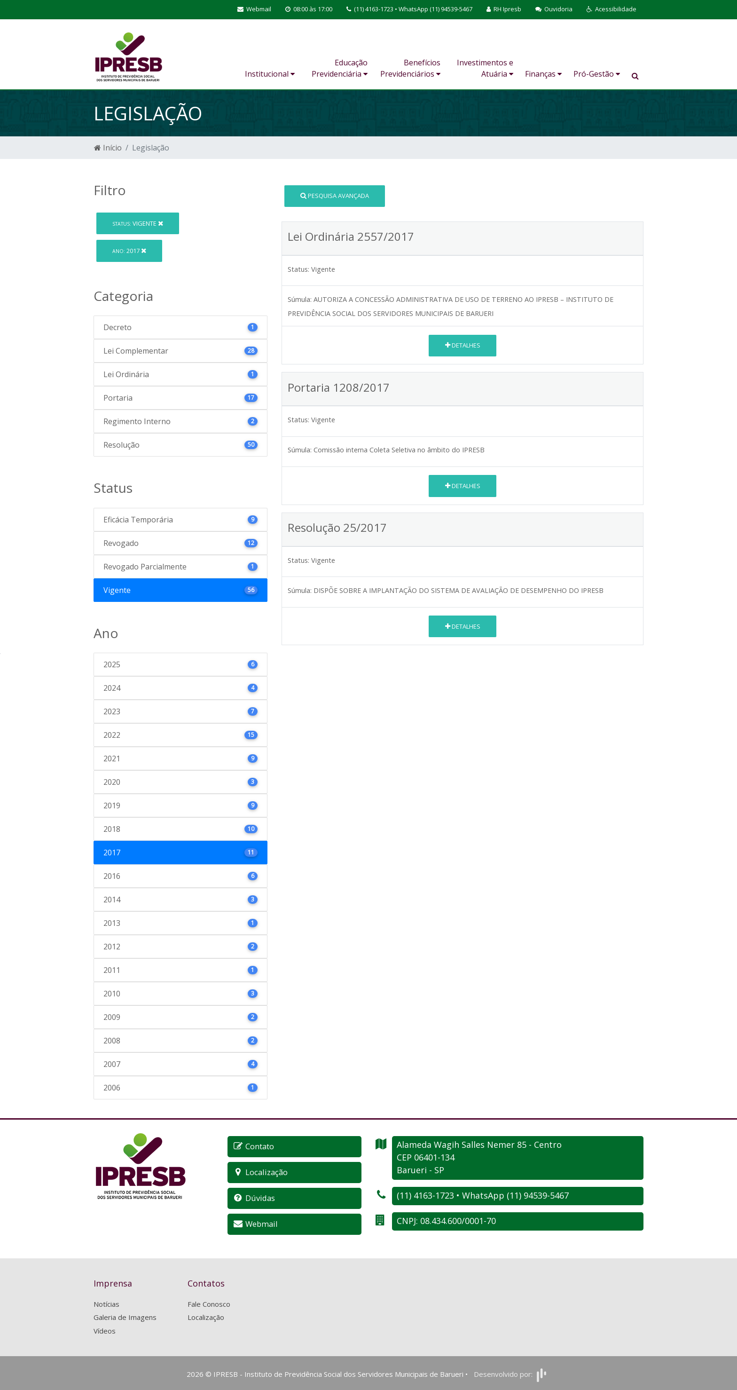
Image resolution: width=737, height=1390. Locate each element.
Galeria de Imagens (125, 1315)
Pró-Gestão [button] (596, 74)
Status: (298, 269)
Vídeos (105, 1329)
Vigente (137, 223)
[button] (611, 9)
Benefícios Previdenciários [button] (410, 68)
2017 (129, 250)
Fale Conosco (209, 1302)
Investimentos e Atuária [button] (485, 68)
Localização (206, 1315)
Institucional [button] (270, 74)
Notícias (106, 1302)
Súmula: (300, 299)
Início (108, 147)
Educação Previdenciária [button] (340, 68)
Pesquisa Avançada (334, 195)
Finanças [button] (543, 74)
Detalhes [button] (462, 345)
